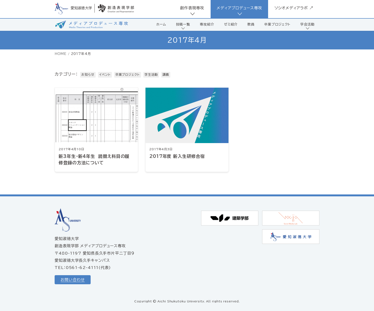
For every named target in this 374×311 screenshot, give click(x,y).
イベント (105, 74)
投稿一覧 (183, 24)
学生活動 (151, 74)
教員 (251, 24)
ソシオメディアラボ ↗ (294, 8)
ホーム (161, 24)
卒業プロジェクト (277, 24)
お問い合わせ (73, 280)
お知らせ (87, 74)
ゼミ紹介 (231, 24)
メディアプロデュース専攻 (239, 8)
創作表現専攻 (192, 8)
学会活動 (307, 24)
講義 (165, 74)
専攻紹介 (207, 24)
